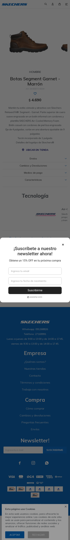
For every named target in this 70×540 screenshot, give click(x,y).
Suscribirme (35, 290)
